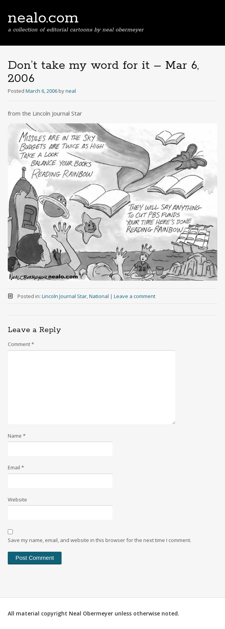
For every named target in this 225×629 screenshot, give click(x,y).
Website (17, 499)
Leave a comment (134, 296)
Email (16, 467)
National (99, 296)
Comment (21, 344)
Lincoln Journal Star (64, 296)
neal (70, 90)
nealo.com (43, 18)
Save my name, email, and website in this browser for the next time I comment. (99, 540)
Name (17, 435)
